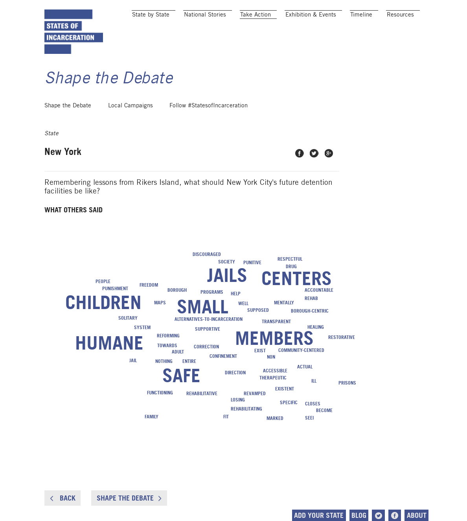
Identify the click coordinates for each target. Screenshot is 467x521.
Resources (400, 14)
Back (62, 498)
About (417, 515)
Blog (358, 515)
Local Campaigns (130, 105)
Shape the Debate (67, 105)
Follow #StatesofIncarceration (208, 105)
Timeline (361, 14)
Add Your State (319, 515)
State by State (150, 14)
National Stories (205, 14)
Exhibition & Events (310, 14)
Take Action (255, 14)
